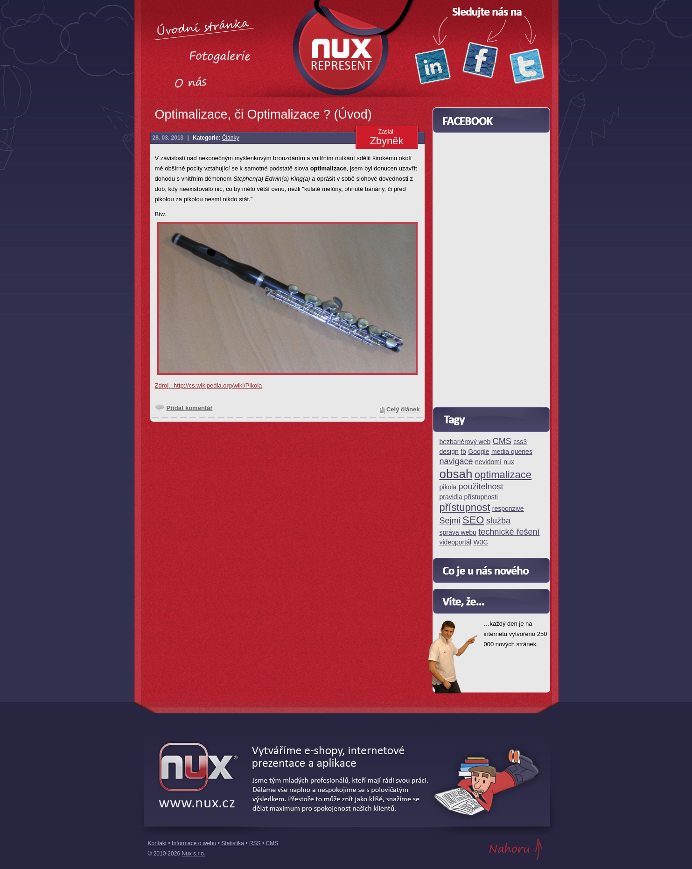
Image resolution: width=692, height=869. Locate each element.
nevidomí (488, 462)
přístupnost (465, 507)
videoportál (456, 542)
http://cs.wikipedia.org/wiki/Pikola (218, 385)
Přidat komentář (190, 407)
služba (498, 520)
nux (508, 462)
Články (230, 137)
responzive (508, 508)
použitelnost (481, 486)
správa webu (458, 532)
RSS (255, 843)
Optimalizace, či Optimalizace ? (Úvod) (263, 114)
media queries (511, 451)
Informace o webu (194, 843)
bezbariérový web (465, 441)
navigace (456, 461)
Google (478, 451)
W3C (480, 542)
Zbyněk (386, 141)
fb (463, 451)
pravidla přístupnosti (469, 497)
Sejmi (450, 520)
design (449, 451)
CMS (502, 441)
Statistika (232, 843)
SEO (473, 520)
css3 (520, 441)
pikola (448, 487)
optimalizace (503, 475)
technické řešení (508, 532)
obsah (456, 474)
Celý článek (403, 409)
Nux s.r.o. (193, 853)
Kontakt (157, 843)
